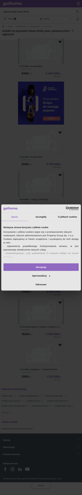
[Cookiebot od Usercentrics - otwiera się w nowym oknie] (66, 208)
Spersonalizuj (41, 275)
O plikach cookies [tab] (67, 216)
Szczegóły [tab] (41, 216)
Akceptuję (41, 267)
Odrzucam (41, 284)
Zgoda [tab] (14, 216)
